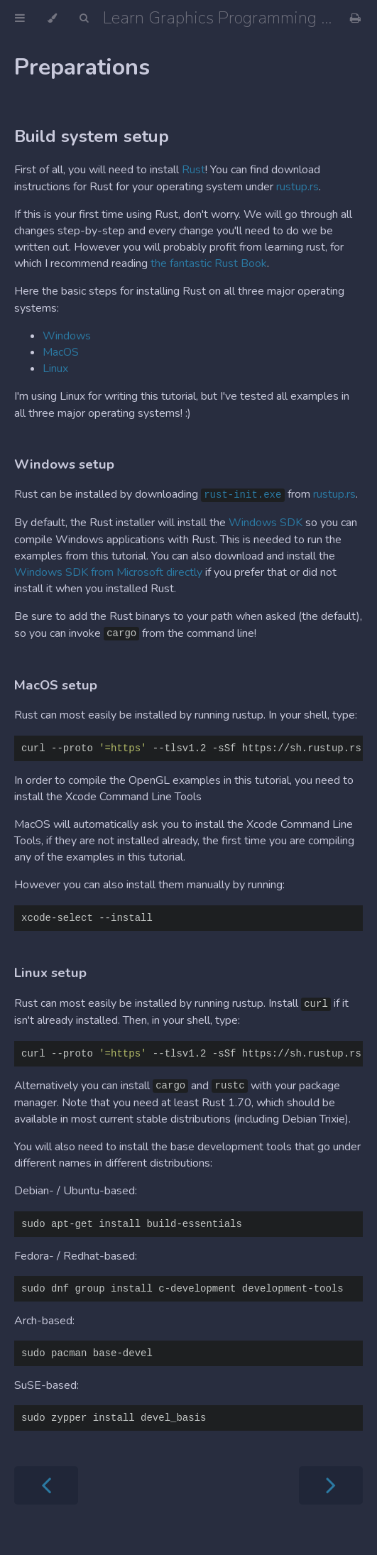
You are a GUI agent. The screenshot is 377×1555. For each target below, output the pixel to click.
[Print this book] (355, 18)
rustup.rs (297, 187)
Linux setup (50, 977)
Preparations (82, 67)
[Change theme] (52, 18)
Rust (193, 170)
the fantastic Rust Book (209, 263)
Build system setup (91, 136)
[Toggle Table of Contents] (20, 18)
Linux (55, 368)
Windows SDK (265, 522)
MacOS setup (55, 685)
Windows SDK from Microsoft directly (108, 572)
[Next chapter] (331, 1500)
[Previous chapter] (46, 1500)
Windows (67, 336)
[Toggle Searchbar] (83, 18)
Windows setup (64, 464)
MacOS (61, 352)
